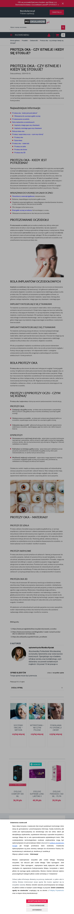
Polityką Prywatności (56, 890)
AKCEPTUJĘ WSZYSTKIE (37, 901)
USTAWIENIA (37, 910)
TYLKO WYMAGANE (37, 905)
